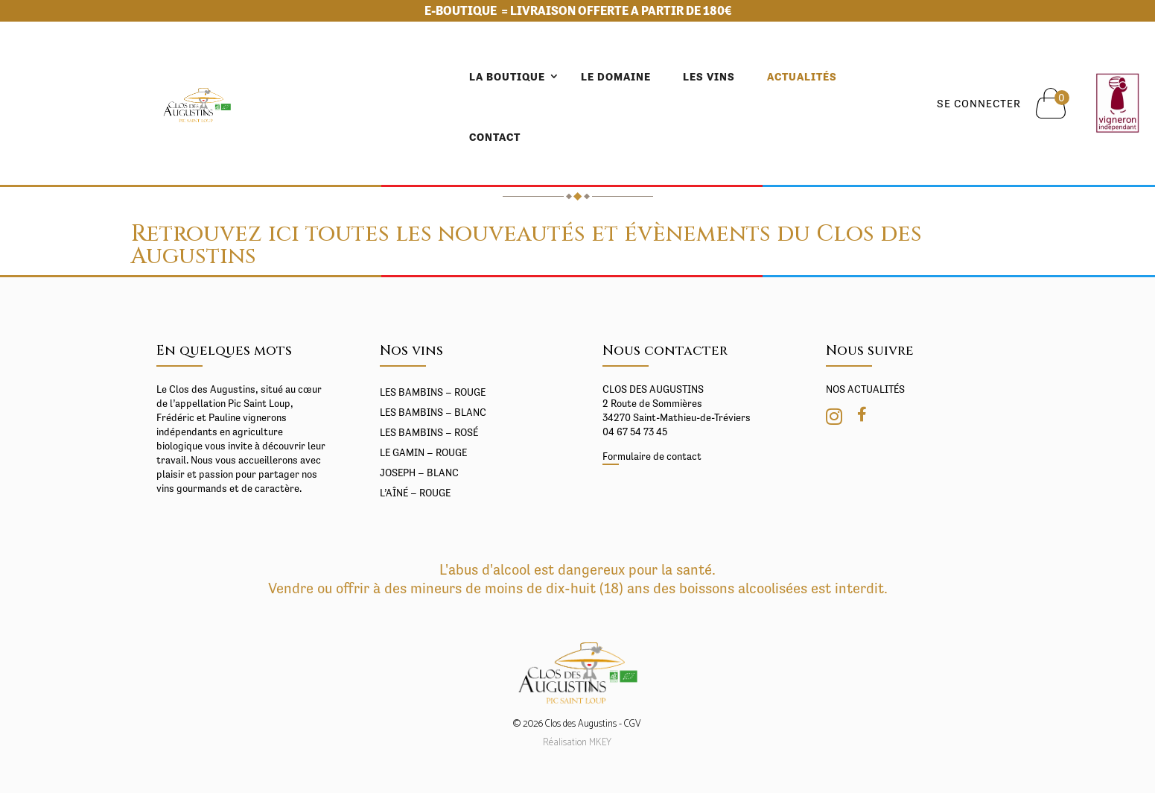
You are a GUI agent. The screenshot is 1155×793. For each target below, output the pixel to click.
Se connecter (951, 73)
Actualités (682, 76)
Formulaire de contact (651, 456)
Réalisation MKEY (577, 743)
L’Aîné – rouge (415, 493)
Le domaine (496, 76)
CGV (632, 724)
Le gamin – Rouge (423, 452)
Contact (775, 76)
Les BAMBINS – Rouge (433, 392)
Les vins (589, 76)
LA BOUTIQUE (387, 76)
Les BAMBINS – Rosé (429, 432)
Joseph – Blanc (419, 472)
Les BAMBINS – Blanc (433, 412)
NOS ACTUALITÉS (865, 389)
